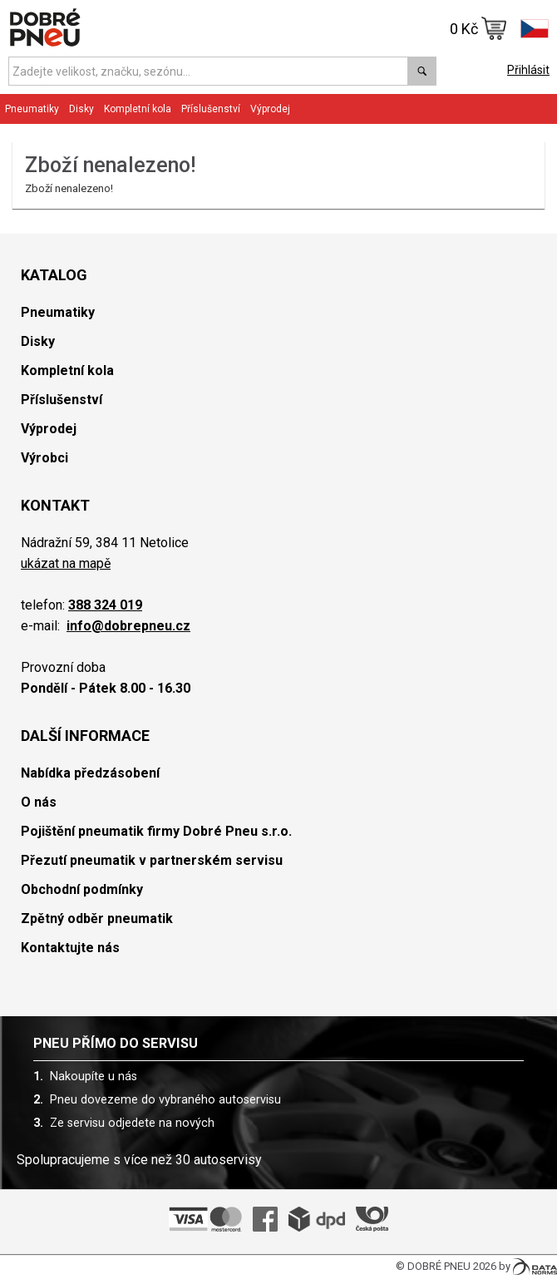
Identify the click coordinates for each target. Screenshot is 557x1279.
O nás (39, 802)
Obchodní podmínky (82, 889)
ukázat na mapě (66, 563)
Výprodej (270, 109)
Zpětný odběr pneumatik (97, 918)
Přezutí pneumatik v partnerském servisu (152, 860)
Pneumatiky (32, 109)
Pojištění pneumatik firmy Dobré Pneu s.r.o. (156, 831)
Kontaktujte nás (70, 948)
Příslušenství (210, 109)
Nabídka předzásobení (90, 773)
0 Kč (478, 28)
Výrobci (44, 458)
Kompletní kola (137, 109)
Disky (81, 109)
